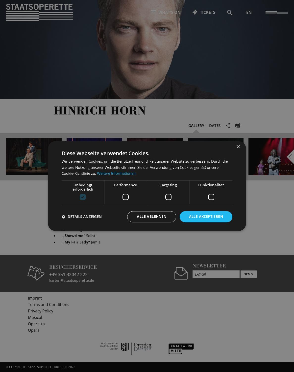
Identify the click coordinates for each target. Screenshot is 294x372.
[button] (82, 217)
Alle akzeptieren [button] (206, 216)
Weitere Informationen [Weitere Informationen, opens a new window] (116, 173)
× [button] (238, 147)
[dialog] (147, 186)
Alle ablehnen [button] (151, 216)
